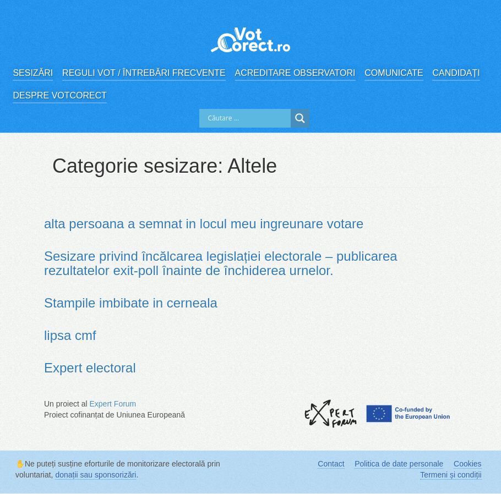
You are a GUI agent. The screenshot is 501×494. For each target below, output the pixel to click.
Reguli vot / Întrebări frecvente (144, 73)
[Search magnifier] (300, 118)
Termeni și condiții (450, 474)
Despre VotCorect (60, 95)
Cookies (468, 463)
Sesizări (33, 73)
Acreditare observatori (295, 73)
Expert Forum (112, 403)
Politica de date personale (399, 463)
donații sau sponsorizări (95, 474)
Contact (331, 463)
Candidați (456, 73)
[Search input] (248, 118)
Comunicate (393, 73)
